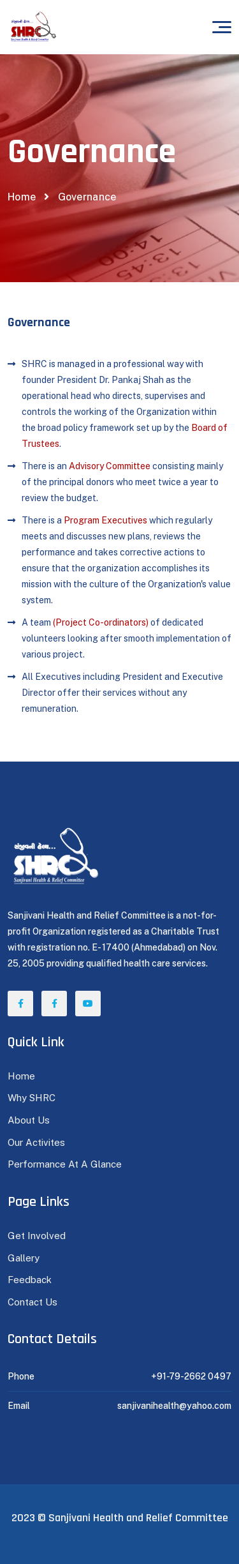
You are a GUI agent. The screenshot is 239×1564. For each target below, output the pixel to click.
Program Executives (105, 520)
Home (22, 197)
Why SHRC (31, 1097)
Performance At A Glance (65, 1164)
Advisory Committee (109, 466)
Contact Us (32, 1302)
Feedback (30, 1279)
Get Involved (37, 1235)
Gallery (24, 1257)
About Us (29, 1120)
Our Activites (36, 1142)
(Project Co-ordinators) (100, 622)
